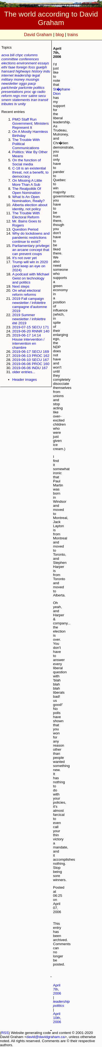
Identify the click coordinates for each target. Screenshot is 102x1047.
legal (36, 75)
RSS (4, 1033)
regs (16, 96)
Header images (24, 380)
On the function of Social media (26, 162)
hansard (7, 71)
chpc (19, 55)
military (7, 79)
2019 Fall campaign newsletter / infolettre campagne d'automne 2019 (29, 305)
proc (27, 92)
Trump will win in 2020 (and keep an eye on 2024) (30, 266)
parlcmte (25, 88)
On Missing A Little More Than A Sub (27, 182)
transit (43, 100)
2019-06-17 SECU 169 (30, 352)
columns (31, 55)
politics (39, 88)
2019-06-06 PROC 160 (30, 364)
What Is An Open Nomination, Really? (28, 199)
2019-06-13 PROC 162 (30, 356)
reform (6, 96)
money (19, 79)
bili (12, 55)
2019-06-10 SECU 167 (30, 360)
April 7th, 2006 (57, 989)
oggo (23, 83)
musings (32, 79)
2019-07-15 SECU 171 (30, 327)
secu (42, 96)
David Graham (38, 34)
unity (22, 104)
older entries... (23, 372)
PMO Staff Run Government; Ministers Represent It (30, 123)
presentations (12, 92)
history (37, 71)
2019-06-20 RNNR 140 (30, 331)
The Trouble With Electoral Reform (26, 215)
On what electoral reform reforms (26, 292)
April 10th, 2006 (57, 1018)
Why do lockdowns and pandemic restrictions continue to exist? (31, 237)
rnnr (24, 96)
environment (26, 63)
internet (7, 75)
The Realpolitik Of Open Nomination (26, 191)
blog (59, 34)
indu (46, 71)
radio (41, 92)
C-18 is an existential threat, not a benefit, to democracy (30, 172)
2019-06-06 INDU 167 (30, 368)
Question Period (25, 229)
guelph (41, 67)
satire (32, 96)
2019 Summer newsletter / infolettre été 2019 (29, 319)
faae (11, 67)
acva (5, 55)
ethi (4, 67)
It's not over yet (24, 258)
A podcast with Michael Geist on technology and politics (30, 278)
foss (31, 67)
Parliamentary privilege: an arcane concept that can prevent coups (31, 250)
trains (72, 34)
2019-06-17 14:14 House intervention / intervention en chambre (28, 341)
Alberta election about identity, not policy (29, 207)
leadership (22, 75)
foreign (21, 67)
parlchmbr (9, 88)
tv (15, 104)
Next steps (20, 286)
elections (8, 63)
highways (23, 71)
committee (9, 59)
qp (34, 92)
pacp (32, 83)
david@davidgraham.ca (45, 1037)
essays (43, 63)
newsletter (9, 83)
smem (6, 100)
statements (21, 100)
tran (34, 100)
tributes (7, 104)
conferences (29, 59)
